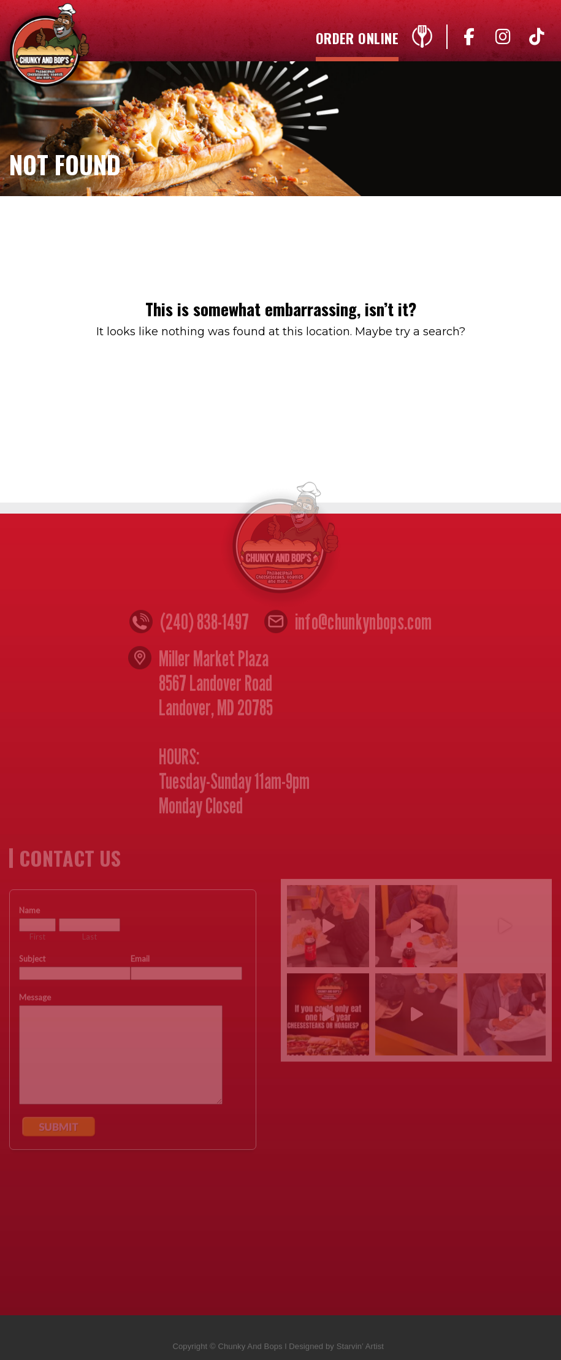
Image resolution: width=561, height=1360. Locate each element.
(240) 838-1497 (204, 624)
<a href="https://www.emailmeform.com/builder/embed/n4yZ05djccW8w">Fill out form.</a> (132, 1088)
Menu (421, 40)
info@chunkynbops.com (363, 624)
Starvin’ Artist (360, 1349)
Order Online (357, 39)
